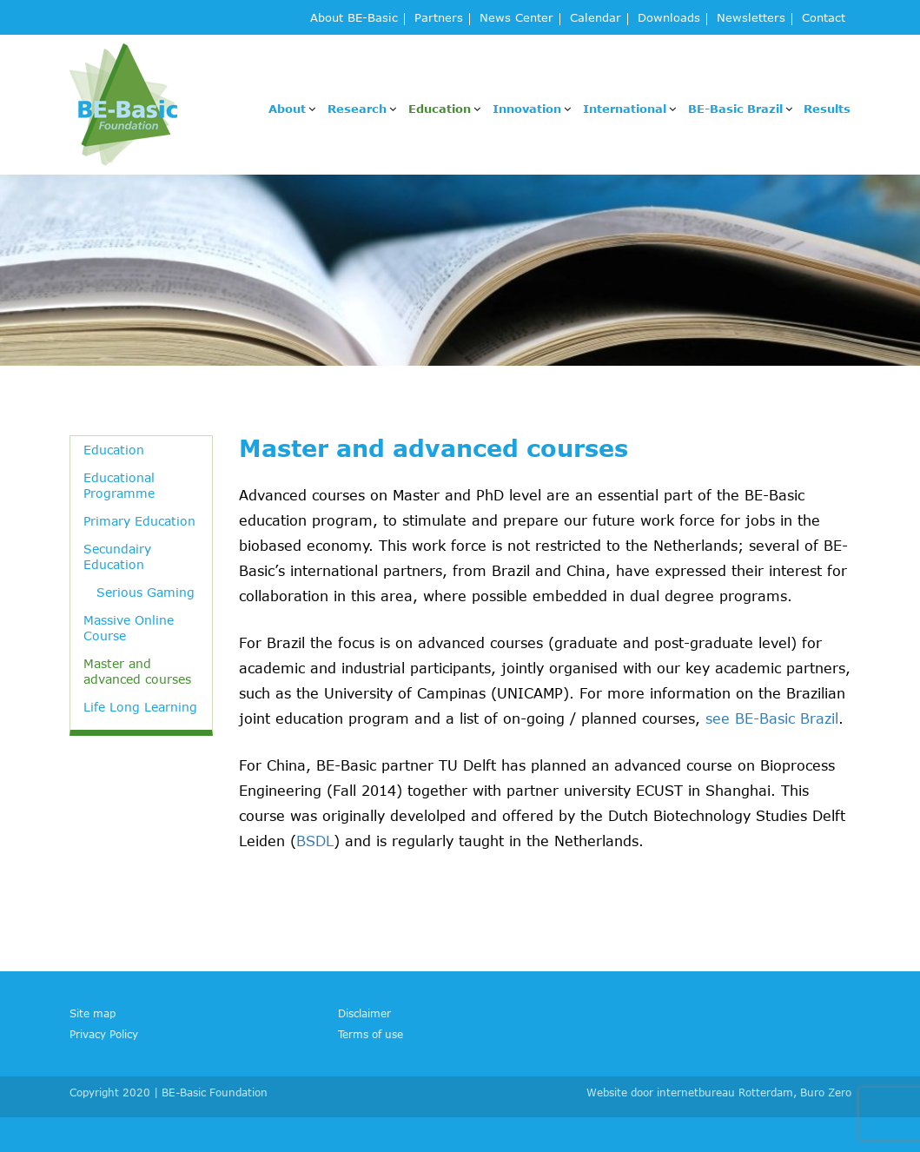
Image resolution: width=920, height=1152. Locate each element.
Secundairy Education (117, 556)
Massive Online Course (128, 627)
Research (357, 109)
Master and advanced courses (137, 671)
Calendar (595, 18)
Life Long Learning (140, 706)
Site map (92, 1013)
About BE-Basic (354, 18)
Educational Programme (119, 485)
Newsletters (751, 18)
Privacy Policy (103, 1034)
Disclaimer (364, 1013)
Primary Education (139, 520)
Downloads (669, 18)
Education (439, 109)
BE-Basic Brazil (735, 109)
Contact (823, 18)
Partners (438, 18)
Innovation (527, 109)
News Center (516, 18)
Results (827, 109)
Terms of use (370, 1034)
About (287, 109)
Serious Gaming (145, 592)
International (624, 109)
